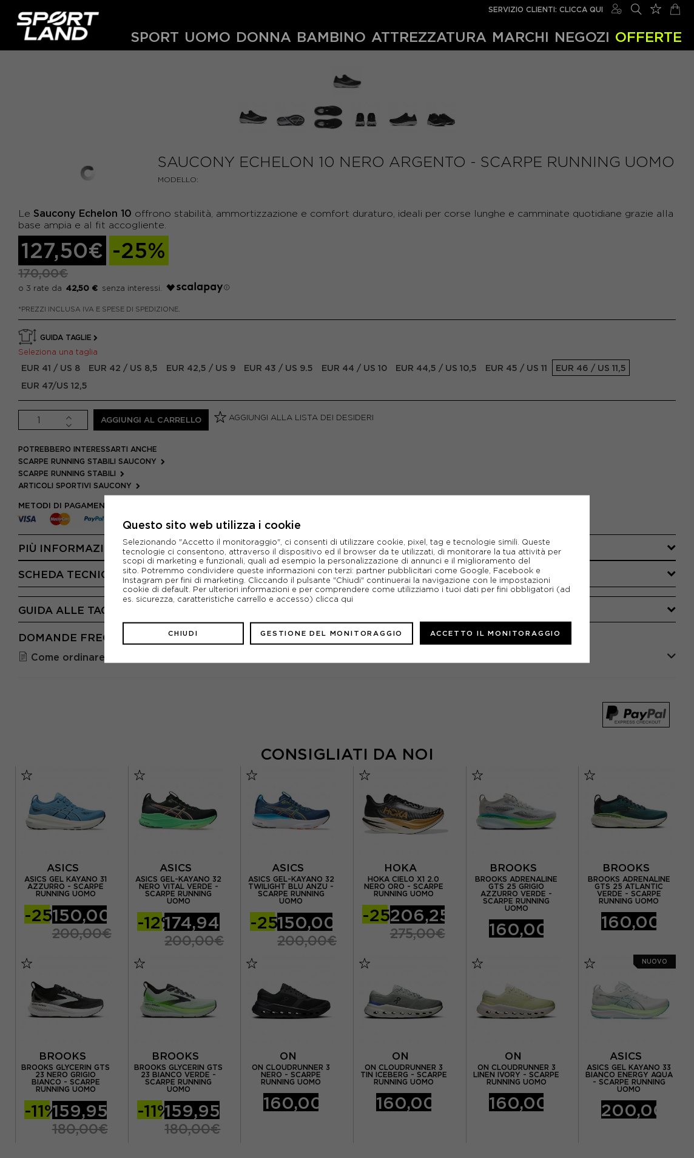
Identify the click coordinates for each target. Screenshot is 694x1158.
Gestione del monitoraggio (331, 632)
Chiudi (183, 632)
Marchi (520, 36)
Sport (154, 36)
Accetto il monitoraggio (495, 632)
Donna (263, 36)
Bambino (331, 36)
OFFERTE (648, 36)
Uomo (207, 36)
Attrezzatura (429, 36)
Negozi (582, 36)
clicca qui (334, 599)
